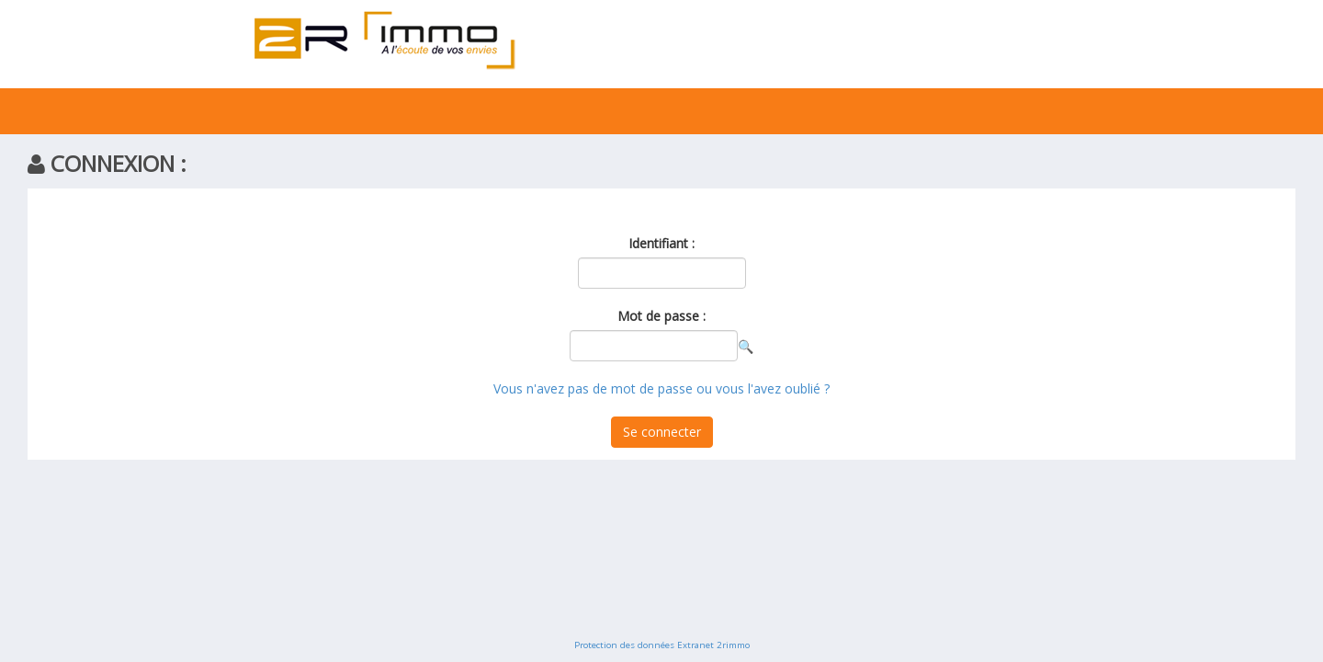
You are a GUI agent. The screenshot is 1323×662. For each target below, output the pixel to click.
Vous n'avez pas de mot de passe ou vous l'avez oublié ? (661, 388)
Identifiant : (661, 243)
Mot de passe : (661, 316)
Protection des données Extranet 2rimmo (662, 645)
